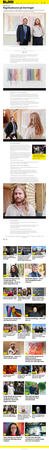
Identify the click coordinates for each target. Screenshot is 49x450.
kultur (42, 236)
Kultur (25, 3)
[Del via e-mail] (25, 52)
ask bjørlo (38, 236)
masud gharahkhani (11, 236)
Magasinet (18, 3)
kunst (6, 236)
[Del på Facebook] (23, 52)
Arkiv (37, 3)
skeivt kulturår (33, 236)
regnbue (24, 236)
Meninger (29, 3)
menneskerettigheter (18, 236)
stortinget (28, 236)
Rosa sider (33, 3)
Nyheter (22, 3)
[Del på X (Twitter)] (24, 52)
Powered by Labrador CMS (24, 448)
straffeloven (24, 237)
